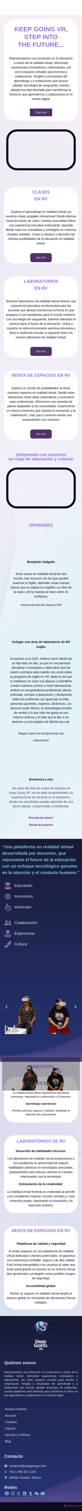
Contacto (11, 1422)
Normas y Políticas (17, 1435)
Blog (8, 1441)
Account (10, 1415)
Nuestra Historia (15, 1409)
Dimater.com (75, 1505)
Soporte (10, 1428)
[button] (6, 1007)
